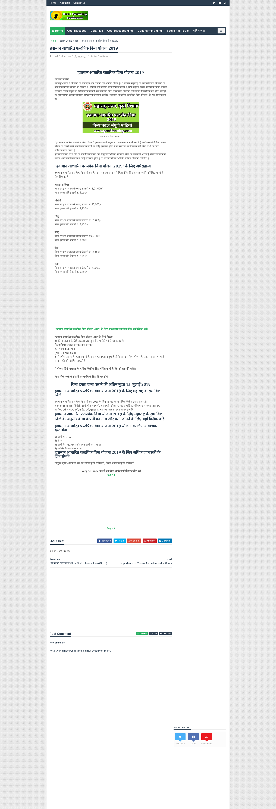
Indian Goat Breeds (69, 40)
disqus (147, 643)
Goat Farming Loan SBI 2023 (189, 180)
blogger (136, 643)
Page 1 (107, 484)
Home (53, 2)
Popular (182, 453)
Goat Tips (97, 30)
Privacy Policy (117, 741)
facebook (159, 643)
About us (65, 2)
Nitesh (66, 754)
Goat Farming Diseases (188, 512)
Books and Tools (178, 30)
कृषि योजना (199, 30)
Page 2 (107, 537)
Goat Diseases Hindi (120, 30)
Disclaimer (116, 745)
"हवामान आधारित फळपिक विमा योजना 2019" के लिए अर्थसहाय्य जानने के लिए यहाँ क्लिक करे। (101, 333)
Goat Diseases (76, 30)
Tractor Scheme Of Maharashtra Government (207, 461)
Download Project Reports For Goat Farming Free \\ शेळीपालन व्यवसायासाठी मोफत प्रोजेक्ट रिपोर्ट (207, 480)
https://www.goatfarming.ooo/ (104, 754)
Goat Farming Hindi (150, 30)
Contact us (80, 2)
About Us (55, 745)
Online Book (183, 530)
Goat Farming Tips (186, 521)
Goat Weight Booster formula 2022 (193, 183)
